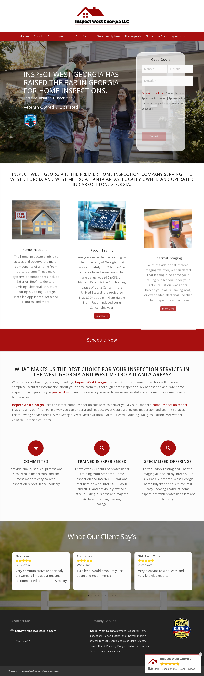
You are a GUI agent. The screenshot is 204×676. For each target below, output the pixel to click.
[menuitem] (24, 36)
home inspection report (169, 405)
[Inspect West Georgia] (102, 16)
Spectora (56, 671)
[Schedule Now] (102, 340)
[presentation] (167, 124)
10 (119, 595)
